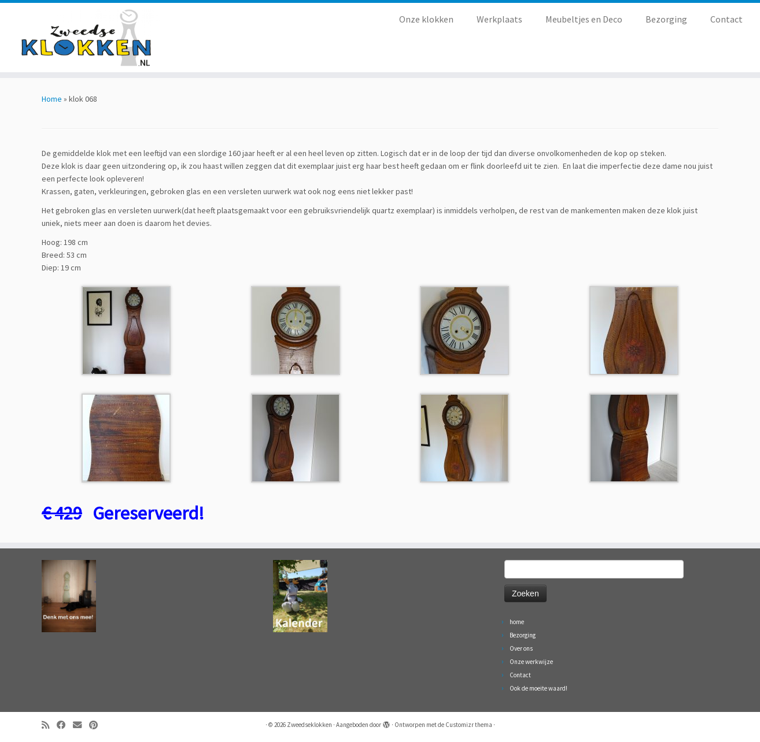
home (517, 622)
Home (52, 99)
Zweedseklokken (309, 725)
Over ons (521, 648)
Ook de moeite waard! (538, 688)
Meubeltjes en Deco (583, 19)
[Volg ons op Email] (81, 725)
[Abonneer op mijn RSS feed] (49, 725)
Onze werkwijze (531, 662)
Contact (726, 19)
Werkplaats (499, 19)
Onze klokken (426, 19)
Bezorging (666, 19)
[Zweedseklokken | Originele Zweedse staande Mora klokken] (87, 37)
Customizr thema (468, 725)
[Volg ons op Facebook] (65, 725)
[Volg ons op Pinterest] (97, 725)
